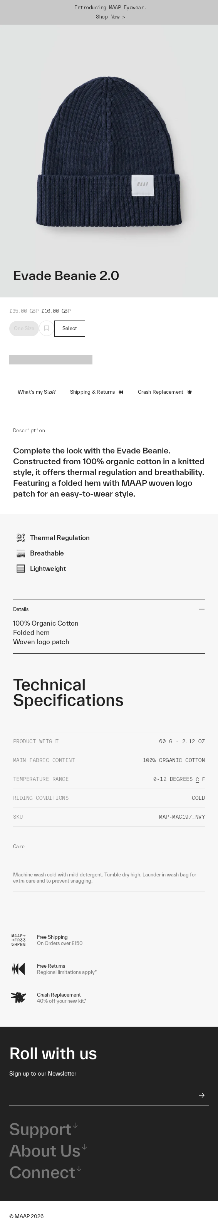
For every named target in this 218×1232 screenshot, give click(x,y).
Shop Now (107, 17)
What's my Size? (37, 392)
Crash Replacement (165, 392)
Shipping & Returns (97, 392)
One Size (24, 328)
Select (69, 328)
